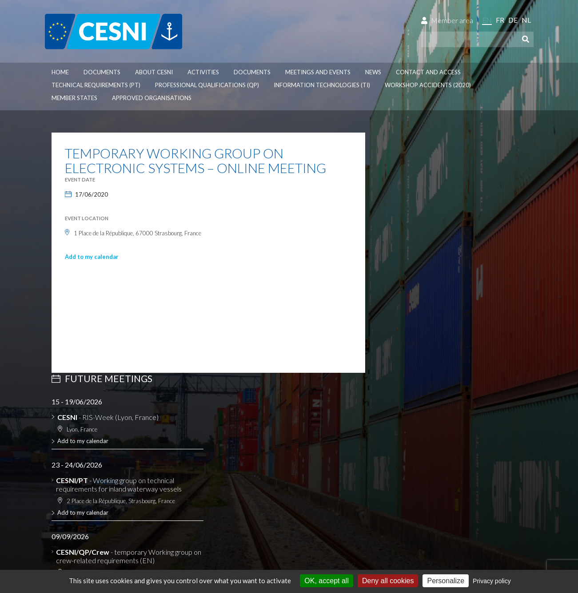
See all (388, 366)
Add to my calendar (92, 256)
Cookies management (167, 515)
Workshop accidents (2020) (428, 85)
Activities (203, 72)
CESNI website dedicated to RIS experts (122, 457)
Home (60, 72)
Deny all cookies (388, 581)
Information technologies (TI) (322, 85)
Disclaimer (68, 515)
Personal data (109, 515)
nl (526, 20)
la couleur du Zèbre (170, 530)
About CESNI (154, 72)
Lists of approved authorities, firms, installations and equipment (113, 436)
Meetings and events (318, 72)
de (513, 20)
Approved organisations (151, 97)
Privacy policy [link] (492, 581)
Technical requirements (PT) (96, 85)
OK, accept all (326, 581)
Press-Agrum (108, 530)
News (373, 72)
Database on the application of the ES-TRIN (126, 448)
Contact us (399, 477)
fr (500, 20)
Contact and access (428, 72)
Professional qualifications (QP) (207, 85)
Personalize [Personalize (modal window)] (445, 581)
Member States (74, 97)
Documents (102, 72)
